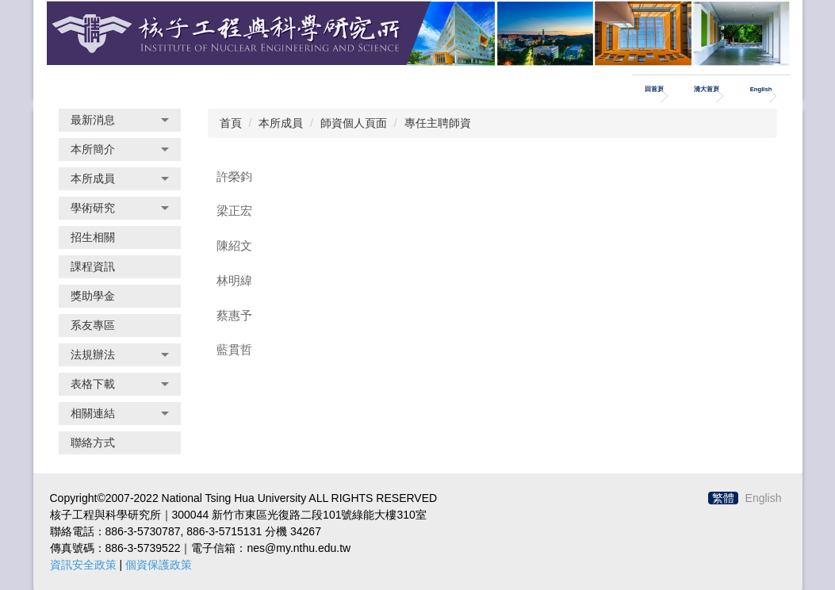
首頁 (231, 123)
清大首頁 (706, 89)
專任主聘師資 (437, 123)
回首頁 (654, 89)
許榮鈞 (234, 176)
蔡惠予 (234, 315)
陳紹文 (234, 245)
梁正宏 (234, 210)
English (761, 89)
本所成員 (281, 123)
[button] (120, 120)
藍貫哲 (234, 349)
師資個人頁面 (353, 123)
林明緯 (234, 280)
